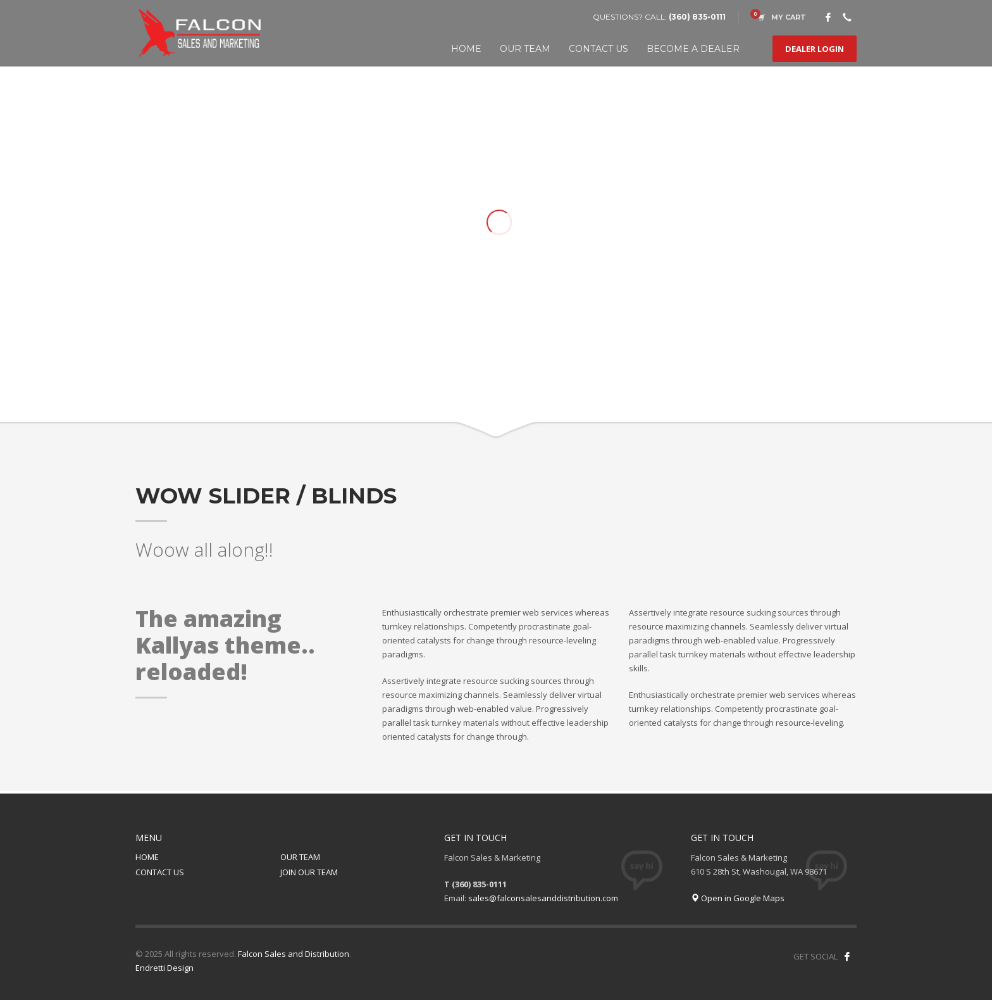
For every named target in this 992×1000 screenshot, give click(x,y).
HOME (147, 857)
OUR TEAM (300, 857)
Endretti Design (164, 967)
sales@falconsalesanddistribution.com (543, 898)
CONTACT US (159, 872)
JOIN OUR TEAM (309, 872)
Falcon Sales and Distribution (293, 953)
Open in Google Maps (737, 898)
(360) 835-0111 (697, 17)
